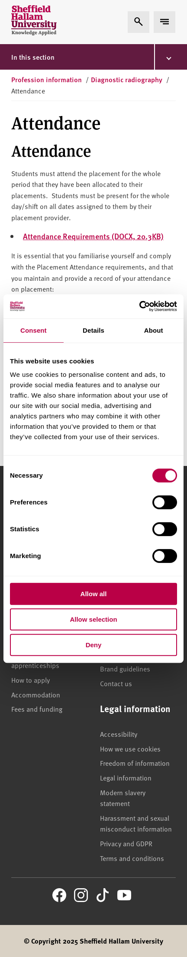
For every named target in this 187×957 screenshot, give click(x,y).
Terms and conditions (132, 858)
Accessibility (118, 734)
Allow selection (93, 619)
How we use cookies (130, 748)
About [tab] (153, 330)
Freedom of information (135, 763)
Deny (94, 645)
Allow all (94, 593)
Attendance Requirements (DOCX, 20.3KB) (93, 236)
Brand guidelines (125, 668)
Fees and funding (36, 708)
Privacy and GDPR (126, 843)
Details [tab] (93, 330)
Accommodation (35, 694)
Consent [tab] (33, 330)
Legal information (126, 777)
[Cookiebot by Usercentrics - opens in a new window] (139, 306)
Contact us (116, 683)
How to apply (30, 679)
